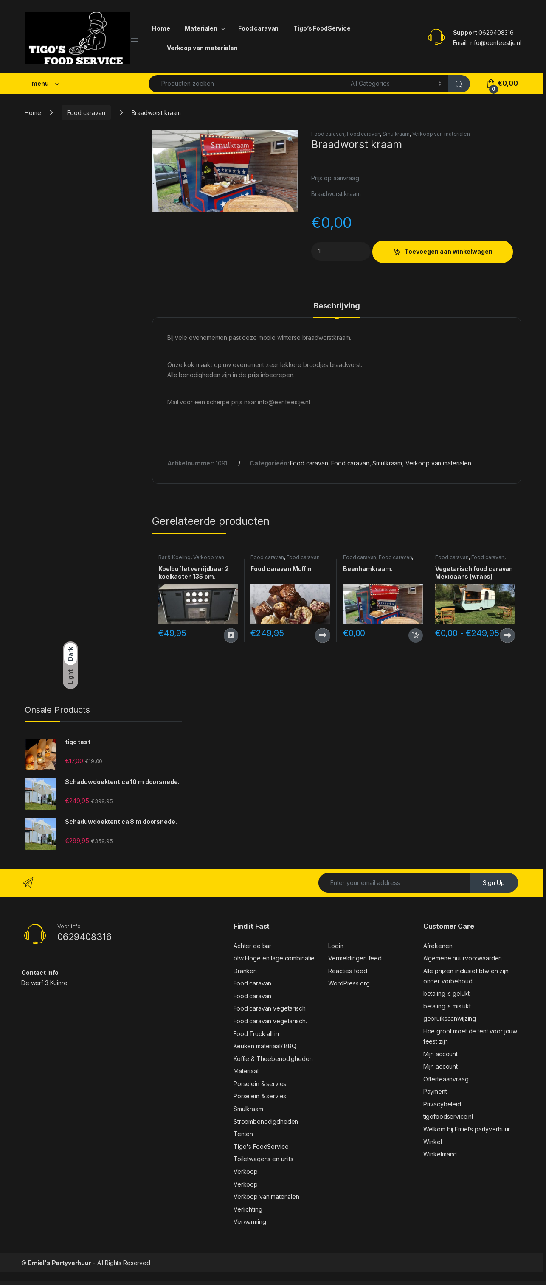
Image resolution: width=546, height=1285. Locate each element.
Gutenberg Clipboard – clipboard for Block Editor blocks (285, 1282)
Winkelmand (440, 1154)
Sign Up (494, 882)
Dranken (245, 970)
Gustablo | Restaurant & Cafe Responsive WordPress (219, 1282)
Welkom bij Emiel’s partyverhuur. (467, 1129)
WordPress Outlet (165, 1282)
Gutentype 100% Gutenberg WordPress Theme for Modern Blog (332, 1282)
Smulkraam (396, 134)
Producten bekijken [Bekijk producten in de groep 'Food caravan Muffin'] (322, 635)
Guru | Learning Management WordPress (200, 1282)
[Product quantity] (341, 251)
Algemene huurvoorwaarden (462, 958)
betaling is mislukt (447, 1006)
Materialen (201, 28)
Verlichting (248, 1209)
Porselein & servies (260, 1083)
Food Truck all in (256, 1033)
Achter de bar (252, 945)
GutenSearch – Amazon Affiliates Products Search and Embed (307, 1282)
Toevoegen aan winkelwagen (449, 251)
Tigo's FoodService (261, 1146)
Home (161, 28)
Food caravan (258, 28)
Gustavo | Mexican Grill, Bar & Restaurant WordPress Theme (242, 1282)
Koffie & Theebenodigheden (273, 1058)
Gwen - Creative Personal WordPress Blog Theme (375, 1282)
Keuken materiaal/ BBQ (265, 1046)
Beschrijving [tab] (336, 306)
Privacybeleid (442, 1104)
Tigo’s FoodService (321, 28)
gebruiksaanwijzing (449, 1018)
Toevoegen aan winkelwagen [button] (415, 635)
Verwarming (250, 1221)
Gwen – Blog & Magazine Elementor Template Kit (355, 1282)
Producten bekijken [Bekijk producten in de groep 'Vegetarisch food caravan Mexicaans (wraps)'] (507, 635)
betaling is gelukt (446, 993)
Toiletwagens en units (263, 1158)
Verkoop (246, 1171)
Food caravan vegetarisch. (270, 1021)
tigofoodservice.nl (448, 1116)
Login (335, 945)
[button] (290, 139)
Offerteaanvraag (446, 1079)
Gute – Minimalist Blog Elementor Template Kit (264, 1282)
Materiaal (246, 1071)
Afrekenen (438, 945)
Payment (435, 1091)
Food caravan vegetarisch (270, 1008)
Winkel (432, 1141)
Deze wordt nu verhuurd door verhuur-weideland (231, 635)
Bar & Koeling (174, 557)
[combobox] (247, 83)
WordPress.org (348, 983)
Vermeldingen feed (355, 958)
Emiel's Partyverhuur (59, 1262)
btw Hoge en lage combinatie (274, 958)
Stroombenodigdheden (266, 1121)
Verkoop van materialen (202, 47)
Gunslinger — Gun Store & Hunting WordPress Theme (180, 1282)
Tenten (243, 1133)
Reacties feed (347, 970)
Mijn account (440, 1054)
